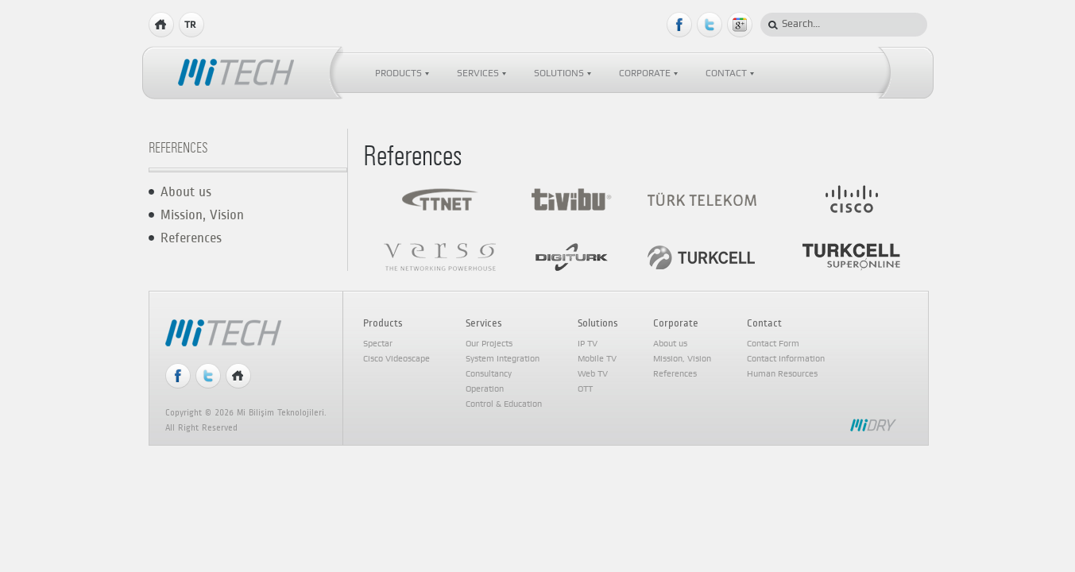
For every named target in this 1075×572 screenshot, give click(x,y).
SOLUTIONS (559, 73)
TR (189, 25)
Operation (485, 389)
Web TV (593, 374)
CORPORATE (645, 73)
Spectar (377, 344)
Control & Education (504, 404)
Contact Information (786, 359)
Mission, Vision (202, 214)
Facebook (680, 25)
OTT (585, 389)
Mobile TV (597, 359)
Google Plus (740, 25)
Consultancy (489, 374)
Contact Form (773, 344)
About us (185, 191)
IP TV (587, 344)
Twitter (710, 25)
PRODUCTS (398, 73)
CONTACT (726, 73)
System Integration (502, 359)
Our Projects (489, 344)
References (191, 237)
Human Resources (782, 374)
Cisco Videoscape (396, 359)
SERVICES (478, 73)
